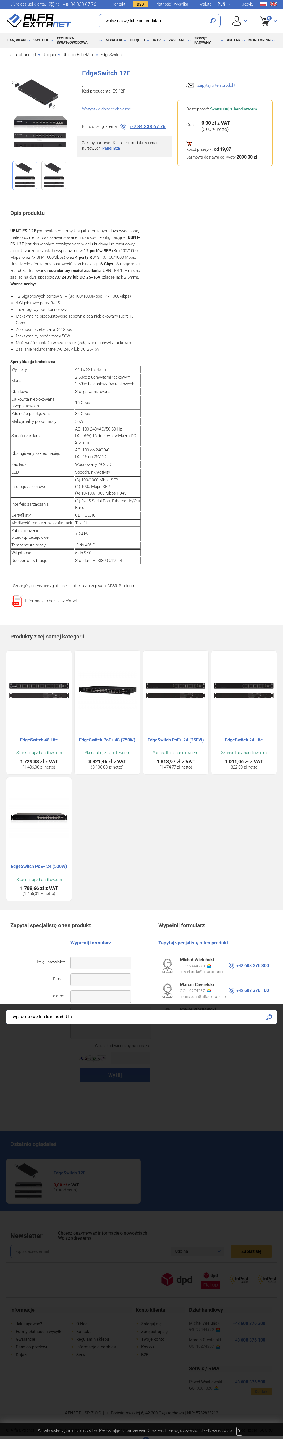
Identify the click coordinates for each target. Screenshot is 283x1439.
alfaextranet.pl (23, 54)
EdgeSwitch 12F (69, 1173)
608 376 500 (252, 1015)
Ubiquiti (137, 40)
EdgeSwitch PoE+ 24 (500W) (39, 866)
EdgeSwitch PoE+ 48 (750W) (107, 740)
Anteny (234, 40)
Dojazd (22, 1354)
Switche (41, 40)
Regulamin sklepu (92, 1339)
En (273, 4)
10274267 (199, 990)
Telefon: (58, 995)
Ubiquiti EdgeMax (78, 54)
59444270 (199, 965)
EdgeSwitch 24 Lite (244, 740)
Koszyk (265, 15)
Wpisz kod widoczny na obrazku (123, 1045)
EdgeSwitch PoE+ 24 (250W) (176, 740)
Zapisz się (251, 1251)
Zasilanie (178, 40)
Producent (128, 585)
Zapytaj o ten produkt (216, 85)
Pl (263, 4)
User (239, 21)
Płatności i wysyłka (171, 4)
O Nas (82, 1323)
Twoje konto (152, 1339)
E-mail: (59, 978)
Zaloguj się (151, 1323)
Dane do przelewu (32, 1347)
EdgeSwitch (111, 54)
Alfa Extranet (39, 20)
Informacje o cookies (96, 1347)
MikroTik (114, 40)
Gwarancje (25, 1339)
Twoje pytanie (52, 1012)
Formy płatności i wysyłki (39, 1331)
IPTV (157, 40)
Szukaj (212, 20)
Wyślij (115, 1075)
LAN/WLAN (16, 40)
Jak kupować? (29, 1323)
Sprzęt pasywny (202, 40)
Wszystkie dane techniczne (106, 109)
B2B (140, 4)
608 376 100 (252, 990)
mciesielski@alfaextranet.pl (203, 996)
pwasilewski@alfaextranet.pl (204, 1021)
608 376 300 (252, 965)
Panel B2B (111, 148)
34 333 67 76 (79, 4)
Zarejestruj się (154, 1331)
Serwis (82, 1354)
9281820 (198, 1015)
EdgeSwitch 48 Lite (39, 740)
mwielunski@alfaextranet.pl (203, 972)
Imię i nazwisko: (51, 962)
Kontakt (118, 4)
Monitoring (259, 40)
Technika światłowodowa (72, 40)
